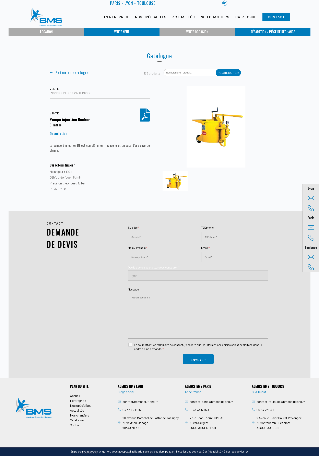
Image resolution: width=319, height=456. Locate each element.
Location (46, 31)
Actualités (183, 17)
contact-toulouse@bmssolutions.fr (281, 401)
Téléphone (208, 227)
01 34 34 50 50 (199, 410)
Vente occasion (197, 31)
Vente (54, 88)
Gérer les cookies (234, 451)
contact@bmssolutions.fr (140, 401)
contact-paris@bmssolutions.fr (211, 401)
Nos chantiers (215, 17)
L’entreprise (116, 17)
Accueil (75, 396)
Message (134, 289)
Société (133, 227)
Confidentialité (212, 451)
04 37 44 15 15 (131, 410)
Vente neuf (121, 31)
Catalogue (246, 17)
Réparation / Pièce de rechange (272, 31)
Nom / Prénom (137, 247)
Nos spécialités (151, 17)
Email (205, 247)
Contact (276, 17)
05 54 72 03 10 (266, 410)
